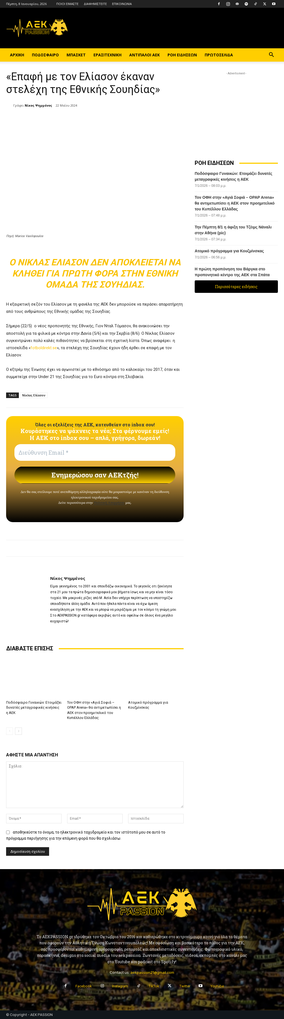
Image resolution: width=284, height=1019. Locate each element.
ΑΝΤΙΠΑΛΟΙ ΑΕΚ (144, 54)
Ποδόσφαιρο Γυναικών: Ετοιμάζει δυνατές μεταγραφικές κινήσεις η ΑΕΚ (34, 707)
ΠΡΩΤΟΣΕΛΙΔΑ (219, 54)
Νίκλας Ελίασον (33, 395)
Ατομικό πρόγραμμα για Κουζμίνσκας (230, 251)
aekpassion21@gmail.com (152, 972)
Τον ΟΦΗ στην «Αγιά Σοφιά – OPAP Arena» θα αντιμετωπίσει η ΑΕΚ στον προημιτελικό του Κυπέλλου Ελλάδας (235, 203)
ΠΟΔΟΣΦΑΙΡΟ (45, 54)
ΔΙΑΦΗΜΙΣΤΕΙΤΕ (95, 4)
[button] (271, 55)
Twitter (184, 986)
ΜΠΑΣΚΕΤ (76, 54)
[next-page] (18, 731)
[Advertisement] (236, 111)
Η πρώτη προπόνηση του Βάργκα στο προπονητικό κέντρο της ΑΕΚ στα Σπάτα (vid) (232, 275)
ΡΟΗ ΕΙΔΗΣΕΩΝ (182, 54)
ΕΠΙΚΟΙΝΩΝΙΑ (122, 4)
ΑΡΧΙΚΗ (17, 54)
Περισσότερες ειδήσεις (236, 286)
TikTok (154, 986)
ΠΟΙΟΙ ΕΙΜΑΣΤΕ (67, 4)
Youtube (217, 986)
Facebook (83, 986)
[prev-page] (9, 731)
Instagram (120, 986)
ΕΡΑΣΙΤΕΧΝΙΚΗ (107, 54)
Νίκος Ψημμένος (38, 105)
